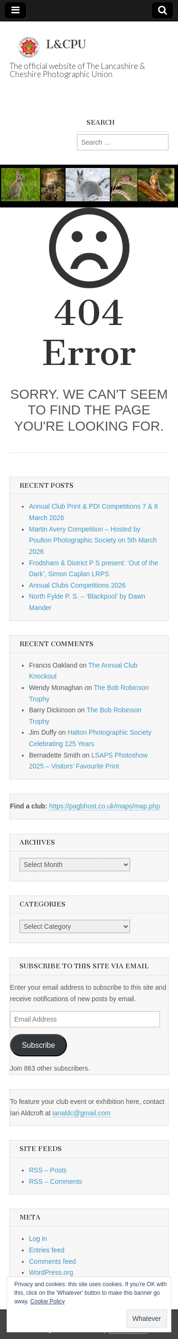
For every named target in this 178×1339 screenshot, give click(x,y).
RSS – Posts (47, 1170)
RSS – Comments (55, 1181)
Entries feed (47, 1250)
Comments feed (52, 1261)
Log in (38, 1238)
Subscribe (38, 1045)
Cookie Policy (47, 1301)
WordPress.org (51, 1272)
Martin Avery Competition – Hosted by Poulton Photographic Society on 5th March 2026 (93, 540)
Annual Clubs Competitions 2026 (77, 585)
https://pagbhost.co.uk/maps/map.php (104, 806)
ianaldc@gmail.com (82, 1113)
